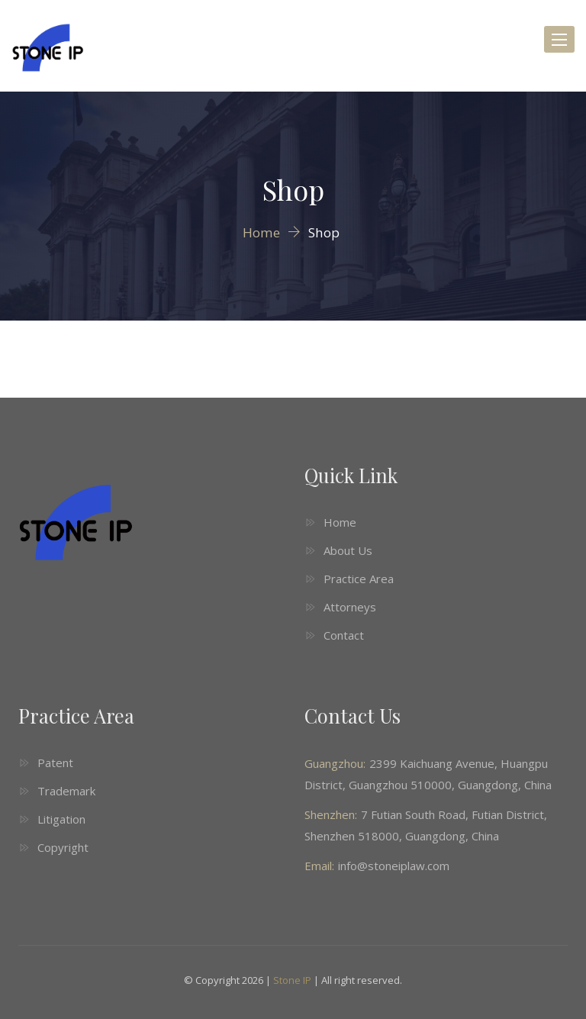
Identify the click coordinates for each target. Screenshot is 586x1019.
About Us (348, 550)
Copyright (63, 847)
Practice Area (359, 578)
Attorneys (350, 606)
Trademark (66, 790)
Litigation (61, 819)
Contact (344, 635)
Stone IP (292, 980)
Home (340, 522)
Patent (55, 762)
